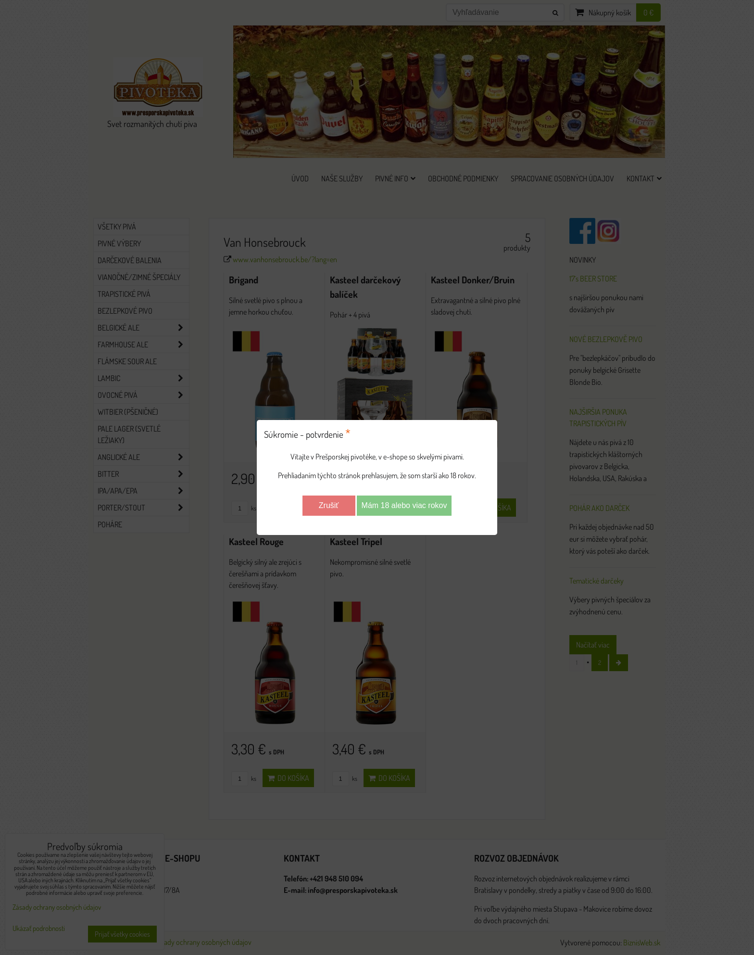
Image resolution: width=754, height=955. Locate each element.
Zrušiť (329, 505)
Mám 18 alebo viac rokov (404, 505)
